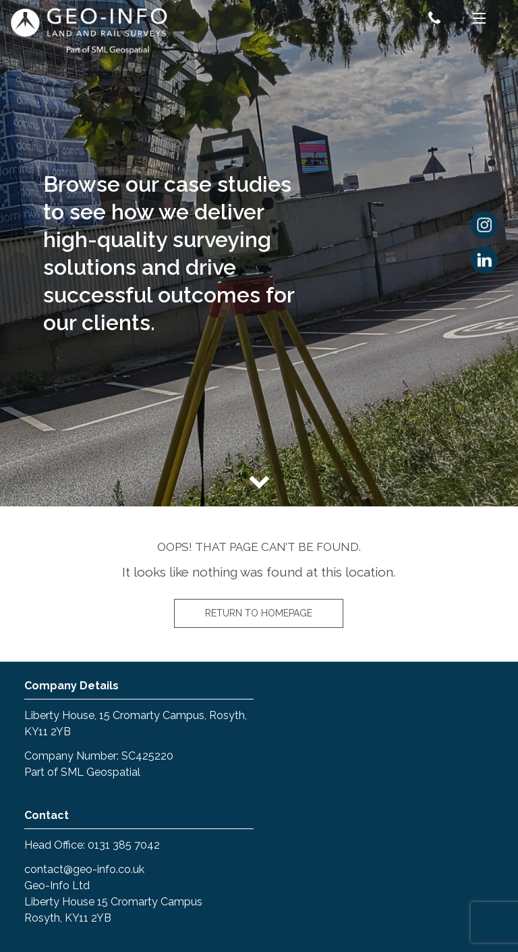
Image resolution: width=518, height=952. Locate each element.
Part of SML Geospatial (82, 772)
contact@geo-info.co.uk (84, 869)
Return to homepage (258, 613)
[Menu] (479, 20)
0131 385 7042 (124, 845)
